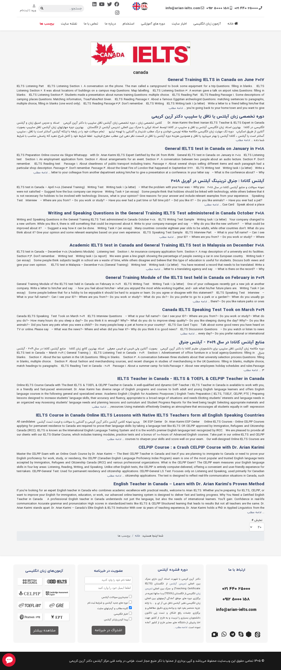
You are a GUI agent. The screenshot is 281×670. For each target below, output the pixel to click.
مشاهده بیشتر (44, 630)
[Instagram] (117, 13)
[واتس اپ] (224, 634)
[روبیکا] (249, 634)
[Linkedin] (94, 4)
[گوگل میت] (215, 634)
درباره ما (110, 24)
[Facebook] (116, 4)
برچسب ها (47, 24)
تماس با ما (91, 24)
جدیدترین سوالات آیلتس (114, 597)
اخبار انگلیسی (121, 614)
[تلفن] (235, 589)
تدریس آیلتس (177, 583)
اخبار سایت (179, 24)
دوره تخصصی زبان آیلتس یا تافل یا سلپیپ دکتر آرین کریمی (207, 117)
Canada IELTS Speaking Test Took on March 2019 (213, 310)
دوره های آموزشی (153, 24)
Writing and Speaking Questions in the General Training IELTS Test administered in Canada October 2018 (156, 213)
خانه (232, 24)
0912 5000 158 (217, 8)
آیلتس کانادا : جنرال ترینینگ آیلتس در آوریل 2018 (217, 181)
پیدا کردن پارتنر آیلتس (116, 619)
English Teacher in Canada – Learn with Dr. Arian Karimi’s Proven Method (189, 484)
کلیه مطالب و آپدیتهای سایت (112, 608)
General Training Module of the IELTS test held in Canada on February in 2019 (184, 278)
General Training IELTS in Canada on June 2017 (216, 80)
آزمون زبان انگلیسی (207, 24)
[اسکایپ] (241, 634)
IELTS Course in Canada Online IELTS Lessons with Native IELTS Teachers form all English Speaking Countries (150, 416)
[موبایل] (235, 599)
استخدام (128, 24)
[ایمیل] (235, 610)
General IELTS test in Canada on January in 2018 (214, 149)
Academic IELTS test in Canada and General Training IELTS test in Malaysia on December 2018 (167, 246)
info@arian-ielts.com (182, 8)
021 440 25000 (246, 8)
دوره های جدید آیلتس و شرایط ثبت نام (107, 603)
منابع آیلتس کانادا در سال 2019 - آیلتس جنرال (221, 342)
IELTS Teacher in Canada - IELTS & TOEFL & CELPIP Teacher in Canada (190, 379)
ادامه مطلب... (180, 627)
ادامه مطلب (176, 108)
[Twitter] (109, 4)
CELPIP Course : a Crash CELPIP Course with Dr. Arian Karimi (201, 448)
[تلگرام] (232, 634)
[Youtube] (102, 4)
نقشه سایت (69, 24)
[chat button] (9, 660)
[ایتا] (257, 634)
